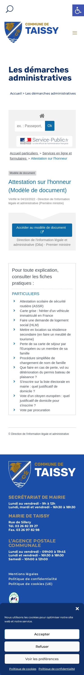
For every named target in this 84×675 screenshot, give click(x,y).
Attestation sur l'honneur (49, 158)
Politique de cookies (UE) (31, 584)
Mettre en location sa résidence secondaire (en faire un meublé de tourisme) (45, 334)
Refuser (42, 646)
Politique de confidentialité (57, 668)
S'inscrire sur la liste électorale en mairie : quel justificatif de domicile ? (45, 386)
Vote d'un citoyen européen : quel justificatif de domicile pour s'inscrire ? (45, 400)
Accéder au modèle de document (41, 230)
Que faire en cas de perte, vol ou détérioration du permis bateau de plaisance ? (45, 372)
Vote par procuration (35, 410)
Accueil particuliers (24, 153)
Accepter (42, 634)
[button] (78, 10)
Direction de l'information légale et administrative (40, 434)
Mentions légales (24, 574)
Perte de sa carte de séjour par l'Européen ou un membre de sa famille (44, 348)
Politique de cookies (22, 668)
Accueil (16, 93)
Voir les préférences (42, 659)
